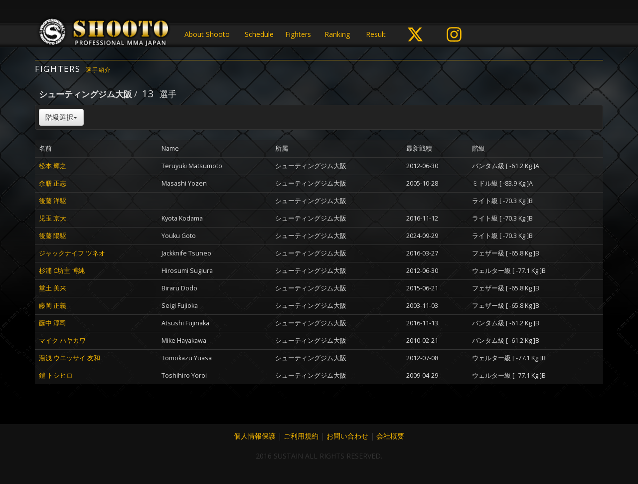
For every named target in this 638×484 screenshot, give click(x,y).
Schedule (259, 34)
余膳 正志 (52, 183)
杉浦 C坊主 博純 (62, 270)
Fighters (298, 34)
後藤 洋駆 (52, 201)
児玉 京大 (52, 218)
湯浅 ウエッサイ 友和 (69, 358)
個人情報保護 (255, 436)
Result (376, 34)
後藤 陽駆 (52, 236)
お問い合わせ (347, 436)
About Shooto (207, 34)
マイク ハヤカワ (62, 340)
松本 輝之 (52, 166)
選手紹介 (98, 69)
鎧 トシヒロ (56, 375)
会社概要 (390, 436)
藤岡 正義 (52, 305)
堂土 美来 (52, 288)
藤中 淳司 (52, 323)
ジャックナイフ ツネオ (72, 253)
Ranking (337, 34)
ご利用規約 (301, 436)
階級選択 (61, 117)
